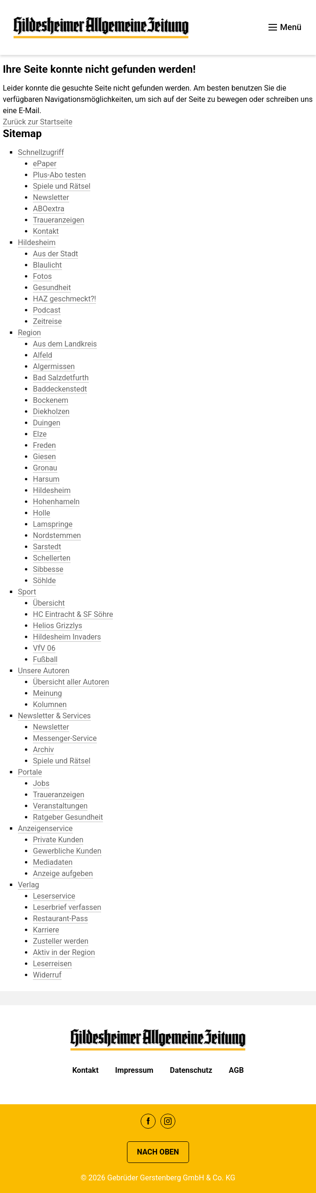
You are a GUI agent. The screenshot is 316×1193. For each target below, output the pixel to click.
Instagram (167, 1121)
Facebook (148, 1121)
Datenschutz (191, 1070)
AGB (236, 1070)
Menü (285, 27)
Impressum (134, 1070)
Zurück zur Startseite (37, 121)
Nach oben (158, 1151)
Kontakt (85, 1070)
